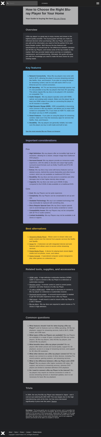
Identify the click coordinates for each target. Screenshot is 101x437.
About (10, 432)
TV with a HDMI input (37, 289)
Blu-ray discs (34, 304)
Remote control (34, 285)
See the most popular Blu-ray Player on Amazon (43, 131)
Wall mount (33, 299)
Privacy (22, 432)
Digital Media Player (36, 251)
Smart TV (32, 244)
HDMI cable (33, 277)
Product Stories (37, 432)
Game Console (34, 256)
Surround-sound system (38, 294)
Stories (45, 3)
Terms (16, 432)
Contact (28, 432)
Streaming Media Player (38, 237)
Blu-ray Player (60, 18)
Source (54, 401)
